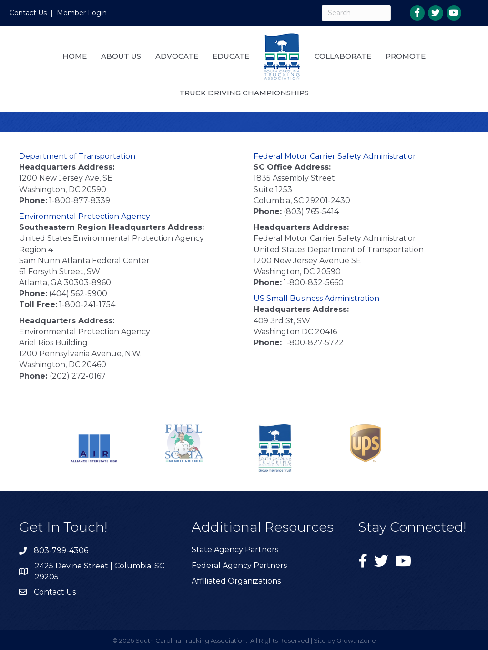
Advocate (176, 56)
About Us (121, 56)
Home (74, 56)
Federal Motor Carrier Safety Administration (336, 156)
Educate (231, 56)
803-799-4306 (61, 550)
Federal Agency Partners (239, 565)
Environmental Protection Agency (84, 216)
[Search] (356, 13)
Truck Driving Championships (244, 92)
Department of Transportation (77, 156)
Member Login (82, 13)
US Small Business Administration (316, 298)
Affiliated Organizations (236, 581)
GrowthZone (356, 640)
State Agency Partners (235, 549)
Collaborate (343, 56)
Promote (406, 56)
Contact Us (28, 13)
